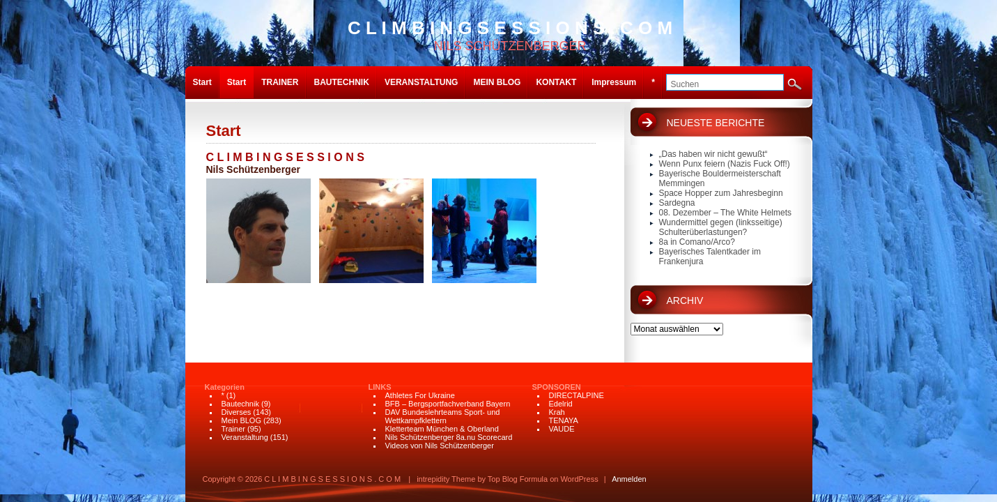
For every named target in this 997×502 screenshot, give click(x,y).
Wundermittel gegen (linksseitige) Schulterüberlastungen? (720, 227)
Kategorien (225, 387)
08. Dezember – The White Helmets (725, 213)
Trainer (233, 429)
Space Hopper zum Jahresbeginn (721, 193)
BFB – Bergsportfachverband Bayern (448, 404)
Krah (557, 412)
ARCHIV (685, 300)
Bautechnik (240, 404)
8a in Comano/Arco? (697, 242)
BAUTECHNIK (341, 82)
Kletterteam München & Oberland (442, 429)
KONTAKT (556, 82)
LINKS (380, 387)
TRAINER (279, 82)
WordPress (579, 479)
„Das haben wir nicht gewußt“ (713, 154)
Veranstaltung (245, 437)
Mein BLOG (241, 420)
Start (202, 82)
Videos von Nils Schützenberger (439, 445)
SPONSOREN (556, 387)
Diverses (237, 412)
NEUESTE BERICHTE (716, 122)
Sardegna (677, 203)
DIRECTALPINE (576, 395)
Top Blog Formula (518, 479)
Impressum (614, 82)
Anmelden (629, 479)
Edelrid (561, 404)
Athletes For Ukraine (420, 395)
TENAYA (563, 420)
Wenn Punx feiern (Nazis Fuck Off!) (724, 164)
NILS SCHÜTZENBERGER (510, 35)
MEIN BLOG (496, 82)
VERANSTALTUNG (421, 82)
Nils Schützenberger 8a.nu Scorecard (449, 437)
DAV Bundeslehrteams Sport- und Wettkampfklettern (442, 416)
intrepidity (433, 479)
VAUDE (562, 429)
